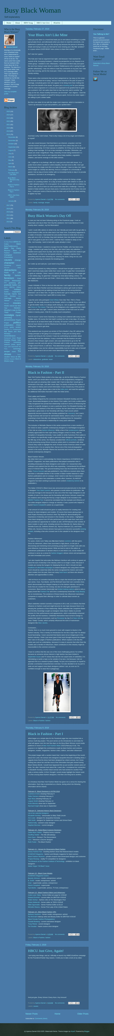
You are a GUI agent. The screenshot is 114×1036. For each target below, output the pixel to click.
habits (14, 285)
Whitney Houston (9, 359)
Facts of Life (12, 272)
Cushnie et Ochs (34, 794)
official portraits (71, 440)
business (17, 253)
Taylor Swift (7, 346)
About (17, 23)
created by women (72, 481)
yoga (11, 361)
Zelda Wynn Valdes (35, 832)
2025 (8, 111)
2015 (8, 212)
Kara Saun (32, 837)
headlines (31, 567)
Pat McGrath (32, 917)
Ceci (29, 840)
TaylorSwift (14, 346)
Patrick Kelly (32, 823)
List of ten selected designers (38, 813)
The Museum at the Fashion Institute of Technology (46, 861)
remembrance (9, 336)
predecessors (73, 430)
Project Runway (33, 859)
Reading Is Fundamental (12, 329)
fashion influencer (48, 430)
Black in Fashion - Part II (46, 372)
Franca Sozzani (38, 471)
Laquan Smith (33, 801)
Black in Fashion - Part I (45, 734)
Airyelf (73, 1031)
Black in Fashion (39, 720)
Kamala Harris (10, 294)
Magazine (35, 854)
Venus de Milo (16, 357)
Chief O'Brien (54, 300)
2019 (8, 131)
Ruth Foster (32, 842)
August (11, 150)
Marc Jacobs (42, 623)
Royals (13, 340)
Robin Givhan (33, 900)
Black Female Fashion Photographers (41, 919)
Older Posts (82, 1014)
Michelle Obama (34, 907)
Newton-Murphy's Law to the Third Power (12, 310)
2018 (8, 134)
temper (47, 202)
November (12, 140)
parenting (8, 318)
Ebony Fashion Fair (35, 851)
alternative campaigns (45, 567)
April (10, 163)
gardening (12, 283)
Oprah (18, 315)
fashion (47, 720)
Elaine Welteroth (34, 902)
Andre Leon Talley (34, 895)
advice (16, 242)
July (9, 153)
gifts (19, 283)
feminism (9, 278)
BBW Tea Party (12, 248)
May (10, 160)
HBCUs (11, 287)
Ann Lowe (31, 818)
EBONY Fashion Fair (35, 500)
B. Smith (31, 880)
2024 (8, 115)
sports (19, 344)
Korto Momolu (33, 803)
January (11, 201)
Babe (19, 244)
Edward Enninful (34, 897)
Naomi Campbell (39, 505)
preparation (8, 325)
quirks (12, 327)
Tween (19, 354)
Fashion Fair (44, 591)
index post (64, 389)
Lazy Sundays (10, 296)
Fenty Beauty (80, 591)
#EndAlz (56, 23)
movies (17, 303)
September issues (34, 657)
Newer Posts (32, 1014)
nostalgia (9, 315)
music (6, 306)
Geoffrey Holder (33, 835)
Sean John (77, 618)
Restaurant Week (10, 338)
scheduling (17, 342)
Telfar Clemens (33, 796)
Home (9, 23)
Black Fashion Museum (36, 856)
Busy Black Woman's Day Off (49, 216)
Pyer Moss (32, 799)
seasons (7, 344)
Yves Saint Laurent (43, 490)
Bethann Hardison (34, 914)
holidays (17, 289)
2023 (8, 118)
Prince (6, 327)
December (12, 137)
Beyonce (7, 250)
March (10, 167)
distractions (37, 359)
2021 (8, 124)
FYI (5, 283)
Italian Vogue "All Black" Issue (38, 866)
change (18, 260)
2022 (8, 121)
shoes (13, 344)
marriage (41, 202)
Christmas (7, 265)
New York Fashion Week (52, 745)
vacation (7, 357)
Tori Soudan (32, 926)
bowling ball (68, 85)
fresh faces (63, 572)
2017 (8, 205)
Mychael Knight (33, 806)
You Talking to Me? (101, 34)
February (11, 170)
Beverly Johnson (34, 878)
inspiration (16, 292)
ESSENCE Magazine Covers (38, 876)
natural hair (13, 306)
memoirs (71, 413)
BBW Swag (28, 23)
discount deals (12, 267)
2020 (8, 128)
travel (50, 359)
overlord (68, 541)
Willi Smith (32, 820)
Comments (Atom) (41, 1018)
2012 (8, 215)
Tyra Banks (32, 888)
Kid (19, 294)
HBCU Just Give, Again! (46, 951)
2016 (8, 209)
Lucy (19, 296)
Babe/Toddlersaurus (11, 246)
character (9, 262)
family (35, 202)
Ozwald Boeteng (34, 921)
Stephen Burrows (34, 825)
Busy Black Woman (32, 10)
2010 (8, 222)
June (10, 157)
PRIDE (18, 325)
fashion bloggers (57, 553)
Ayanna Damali (12, 47)
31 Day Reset (8, 242)
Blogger (86, 1031)
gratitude (45, 359)
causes (35, 1006)
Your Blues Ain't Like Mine (47, 35)
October (11, 144)
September (12, 147)
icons (6, 292)
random (18, 327)
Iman (30, 883)
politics (17, 322)
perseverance (9, 320)
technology (17, 349)
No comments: (60, 199)
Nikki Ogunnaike (34, 905)
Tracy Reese (32, 924)
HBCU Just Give (43, 23)
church (18, 265)
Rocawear (60, 618)
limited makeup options (66, 589)
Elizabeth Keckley (34, 815)
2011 (8, 218)
